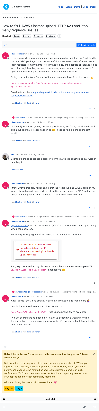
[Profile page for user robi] (5, 156)
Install (93, 6)
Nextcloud (6, 36)
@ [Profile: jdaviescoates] (19, 225)
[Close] (93, 354)
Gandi (29, 103)
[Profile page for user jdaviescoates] (5, 55)
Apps (60, 6)
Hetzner (36, 103)
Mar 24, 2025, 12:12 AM (43, 122)
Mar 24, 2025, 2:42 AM (43, 183)
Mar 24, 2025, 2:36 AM (33, 154)
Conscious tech (17, 169)
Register (9, 388)
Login (19, 388)
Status (69, 6)
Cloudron (18, 103)
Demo (77, 6)
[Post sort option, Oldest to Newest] (5, 45)
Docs (85, 6)
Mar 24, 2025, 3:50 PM (43, 296)
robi (12, 154)
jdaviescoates (17, 54)
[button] (4, 407)
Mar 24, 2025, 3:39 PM (43, 221)
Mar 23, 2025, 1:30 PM (43, 54)
